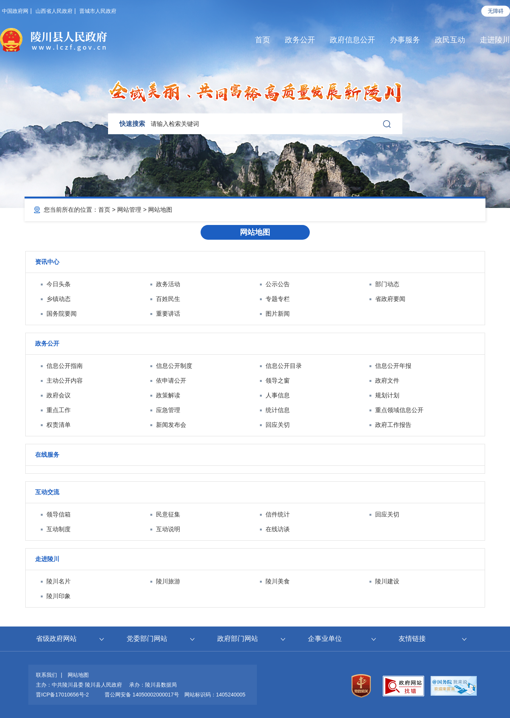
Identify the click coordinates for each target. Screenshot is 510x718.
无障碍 (496, 11)
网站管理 (129, 209)
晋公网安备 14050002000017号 (142, 695)
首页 (262, 40)
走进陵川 (495, 40)
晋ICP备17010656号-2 (62, 695)
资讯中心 (47, 262)
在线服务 (47, 454)
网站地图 (160, 209)
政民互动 (450, 40)
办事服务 (405, 40)
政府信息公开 (352, 40)
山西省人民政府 (54, 11)
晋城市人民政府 (97, 11)
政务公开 (300, 40)
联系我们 (46, 675)
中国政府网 (15, 11)
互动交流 (47, 492)
